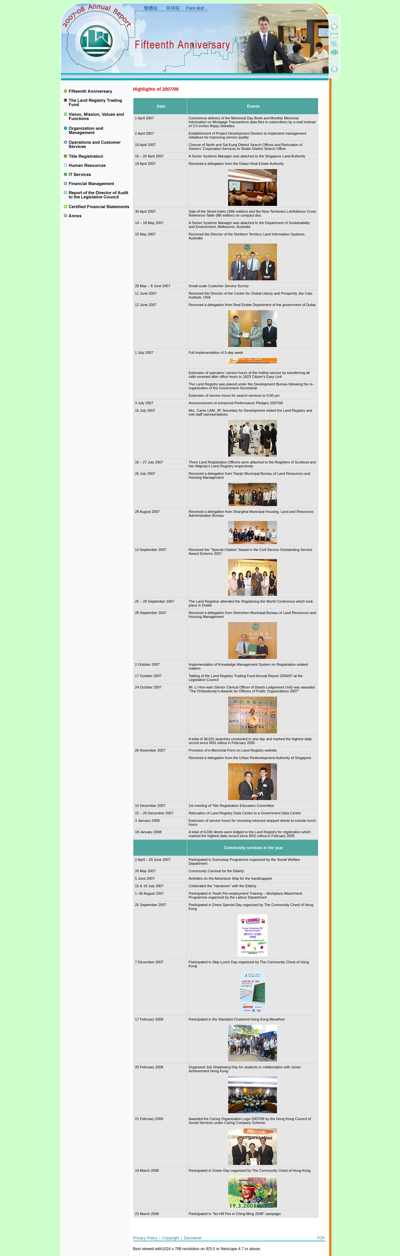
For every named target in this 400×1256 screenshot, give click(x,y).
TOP (320, 1238)
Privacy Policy (146, 1238)
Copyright (170, 1238)
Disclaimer (193, 1238)
